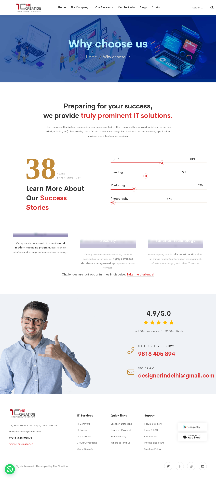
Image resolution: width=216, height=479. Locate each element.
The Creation (60, 466)
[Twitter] (168, 466)
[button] (10, 469)
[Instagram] (191, 466)
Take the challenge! (140, 281)
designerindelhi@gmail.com (25, 431)
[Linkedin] (203, 466)
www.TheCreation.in (21, 443)
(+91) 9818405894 (20, 437)
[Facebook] (180, 466)
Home (91, 56)
